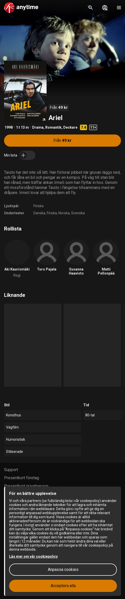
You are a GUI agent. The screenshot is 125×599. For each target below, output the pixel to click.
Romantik (53, 127)
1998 (9, 127)
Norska (64, 213)
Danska (39, 213)
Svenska (78, 213)
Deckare (70, 127)
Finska (38, 206)
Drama (38, 127)
